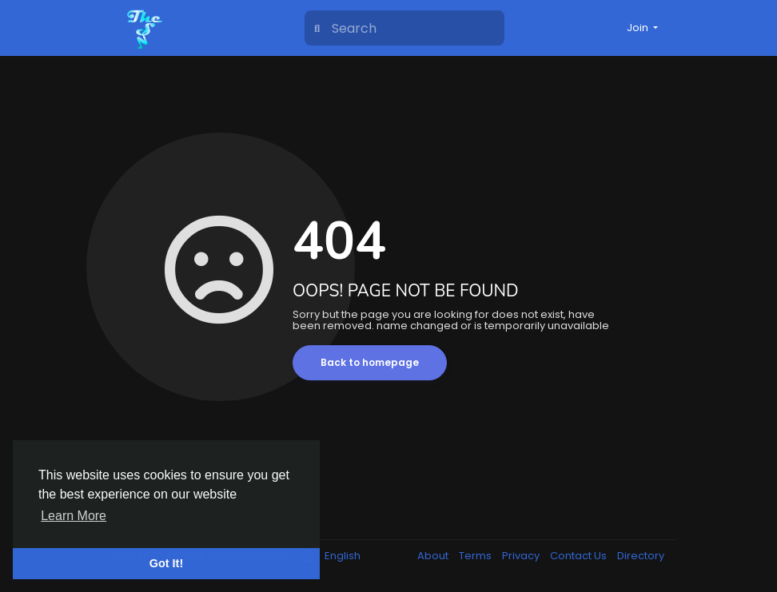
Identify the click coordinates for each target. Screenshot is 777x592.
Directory (640, 555)
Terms (476, 555)
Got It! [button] (166, 563)
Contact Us (579, 555)
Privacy (522, 555)
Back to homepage (370, 362)
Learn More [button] (73, 515)
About (434, 555)
